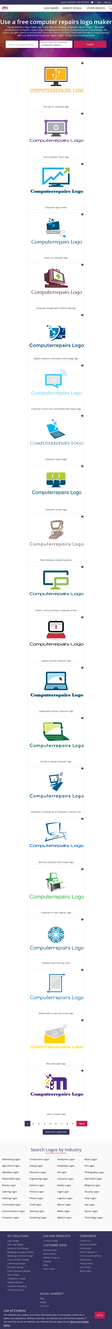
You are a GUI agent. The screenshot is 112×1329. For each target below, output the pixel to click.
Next (81, 1123)
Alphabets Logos (10, 1171)
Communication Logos (13, 1210)
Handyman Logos (66, 1158)
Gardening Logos (38, 1216)
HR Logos (62, 1171)
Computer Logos (10, 1216)
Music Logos (91, 1158)
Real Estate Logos (93, 1178)
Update (90, 44)
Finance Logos (37, 1191)
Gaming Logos (37, 1210)
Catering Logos (9, 1191)
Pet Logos (89, 1165)
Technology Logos (94, 1216)
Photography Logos (94, 1171)
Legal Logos (63, 1191)
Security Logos (92, 1191)
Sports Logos (91, 1210)
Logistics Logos (64, 1197)
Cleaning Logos (9, 1197)
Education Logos (38, 1171)
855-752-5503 (83, 2)
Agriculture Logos (11, 1165)
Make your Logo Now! (56, 1131)
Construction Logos (39, 1158)
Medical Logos (64, 1216)
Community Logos (11, 1203)
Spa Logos (90, 1203)
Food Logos (35, 1203)
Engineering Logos (39, 1178)
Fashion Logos (37, 1184)
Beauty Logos (9, 1184)
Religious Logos (92, 1184)
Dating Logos (36, 1165)
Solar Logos (90, 1197)
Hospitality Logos (66, 1165)
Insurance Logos (65, 1178)
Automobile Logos (11, 1178)
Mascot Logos (64, 1203)
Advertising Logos (11, 1158)
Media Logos (63, 1210)
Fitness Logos (36, 1197)
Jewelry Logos (64, 1184)
